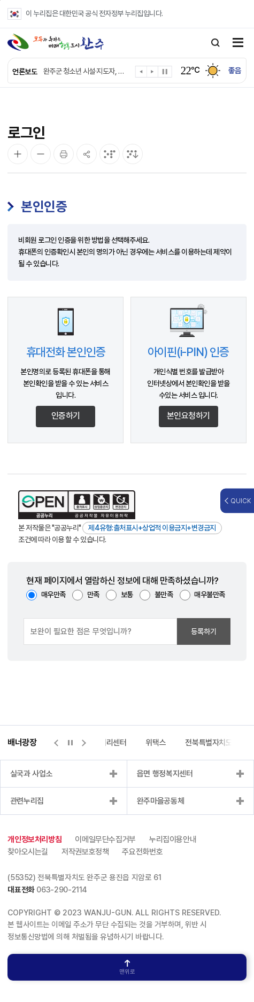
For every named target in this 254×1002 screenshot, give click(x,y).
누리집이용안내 (172, 839)
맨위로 (127, 967)
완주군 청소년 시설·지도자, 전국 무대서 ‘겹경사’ (85, 71)
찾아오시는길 (27, 852)
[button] (141, 73)
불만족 (164, 594)
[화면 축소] (40, 154)
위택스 (155, 742)
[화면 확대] (17, 154)
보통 (127, 594)
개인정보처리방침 (34, 839)
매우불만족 (209, 594)
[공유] (86, 154)
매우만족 (53, 594)
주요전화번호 (142, 852)
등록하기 (204, 631)
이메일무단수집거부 (105, 839)
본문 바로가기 (0, 0)
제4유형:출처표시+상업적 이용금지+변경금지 (152, 527)
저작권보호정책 (85, 852)
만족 (93, 594)
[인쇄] (63, 154)
